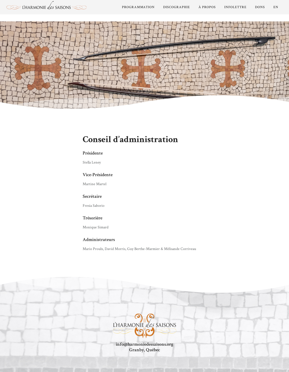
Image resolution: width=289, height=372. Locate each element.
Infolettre (235, 7)
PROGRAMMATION (138, 7)
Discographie (176, 7)
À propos (207, 7)
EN (275, 7)
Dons (260, 7)
